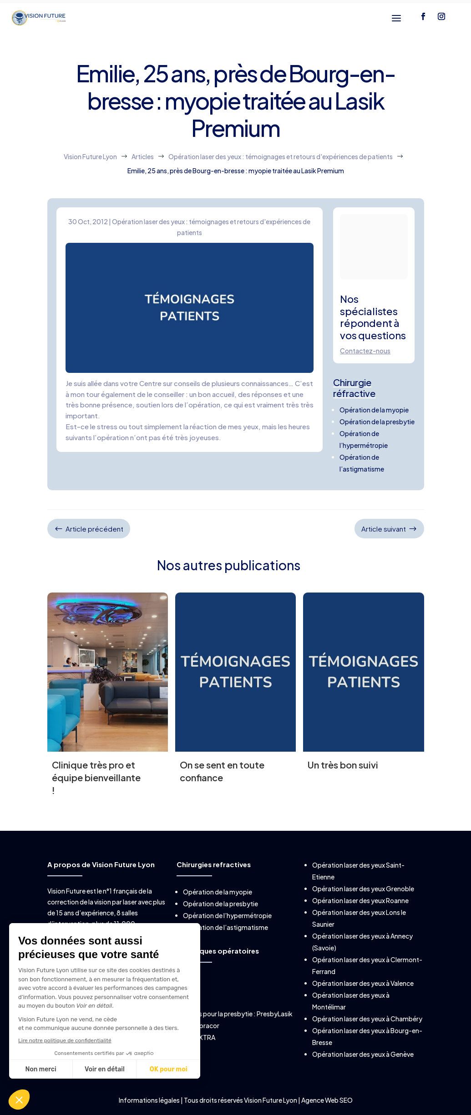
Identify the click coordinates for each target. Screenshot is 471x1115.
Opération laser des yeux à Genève (363, 1054)
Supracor (205, 1025)
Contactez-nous (365, 351)
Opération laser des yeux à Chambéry (367, 1019)
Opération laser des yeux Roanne (360, 900)
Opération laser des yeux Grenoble (363, 888)
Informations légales (150, 1100)
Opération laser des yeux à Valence (363, 983)
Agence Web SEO (327, 1100)
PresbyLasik (275, 1014)
